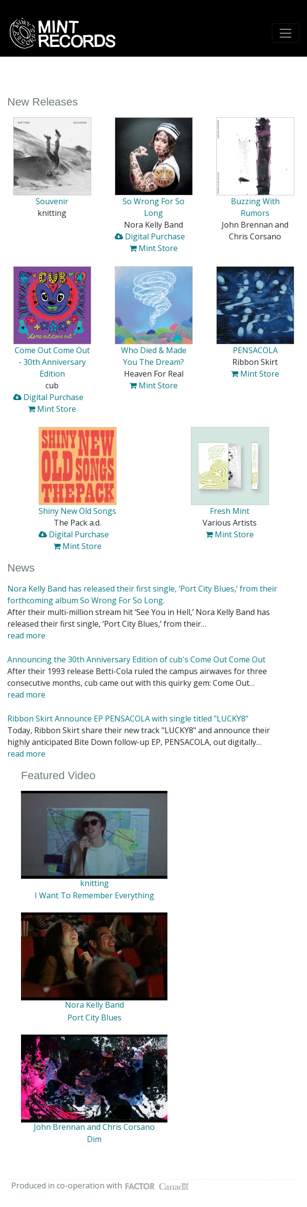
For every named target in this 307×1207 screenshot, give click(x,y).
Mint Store (153, 248)
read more (26, 635)
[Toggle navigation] (285, 33)
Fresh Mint (229, 511)
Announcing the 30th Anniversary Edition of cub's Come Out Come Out (136, 659)
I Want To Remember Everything (94, 895)
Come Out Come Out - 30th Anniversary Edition (52, 362)
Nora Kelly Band (94, 1004)
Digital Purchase (150, 236)
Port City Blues (94, 1017)
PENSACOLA (255, 350)
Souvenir (52, 201)
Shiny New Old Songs (77, 511)
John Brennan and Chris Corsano (94, 1127)
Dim (94, 1139)
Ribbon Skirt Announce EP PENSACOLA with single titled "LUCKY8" (127, 718)
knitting (94, 883)
